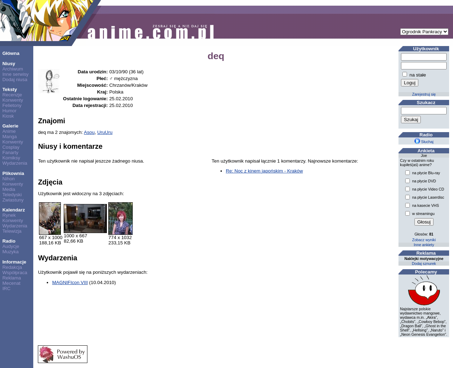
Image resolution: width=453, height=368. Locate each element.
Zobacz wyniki (424, 240)
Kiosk (8, 116)
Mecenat (11, 283)
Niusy (8, 63)
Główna (10, 53)
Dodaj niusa (14, 79)
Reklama (11, 278)
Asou (89, 132)
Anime (9, 131)
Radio (9, 241)
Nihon (8, 178)
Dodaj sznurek (424, 263)
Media (8, 189)
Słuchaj (424, 142)
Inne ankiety (424, 245)
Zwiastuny (13, 200)
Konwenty (12, 100)
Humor (9, 110)
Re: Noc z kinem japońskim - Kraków (264, 171)
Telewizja (12, 231)
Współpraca (14, 272)
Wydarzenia (14, 163)
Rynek (9, 215)
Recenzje (12, 94)
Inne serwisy (15, 74)
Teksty (9, 89)
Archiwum (12, 69)
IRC (6, 288)
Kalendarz (13, 210)
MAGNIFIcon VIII (70, 282)
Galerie (10, 126)
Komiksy (11, 157)
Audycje (10, 246)
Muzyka (10, 251)
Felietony (12, 105)
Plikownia (13, 173)
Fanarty (10, 152)
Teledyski (12, 194)
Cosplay (10, 147)
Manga (9, 136)
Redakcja (12, 267)
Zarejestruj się (424, 94)
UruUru (105, 132)
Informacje (14, 262)
